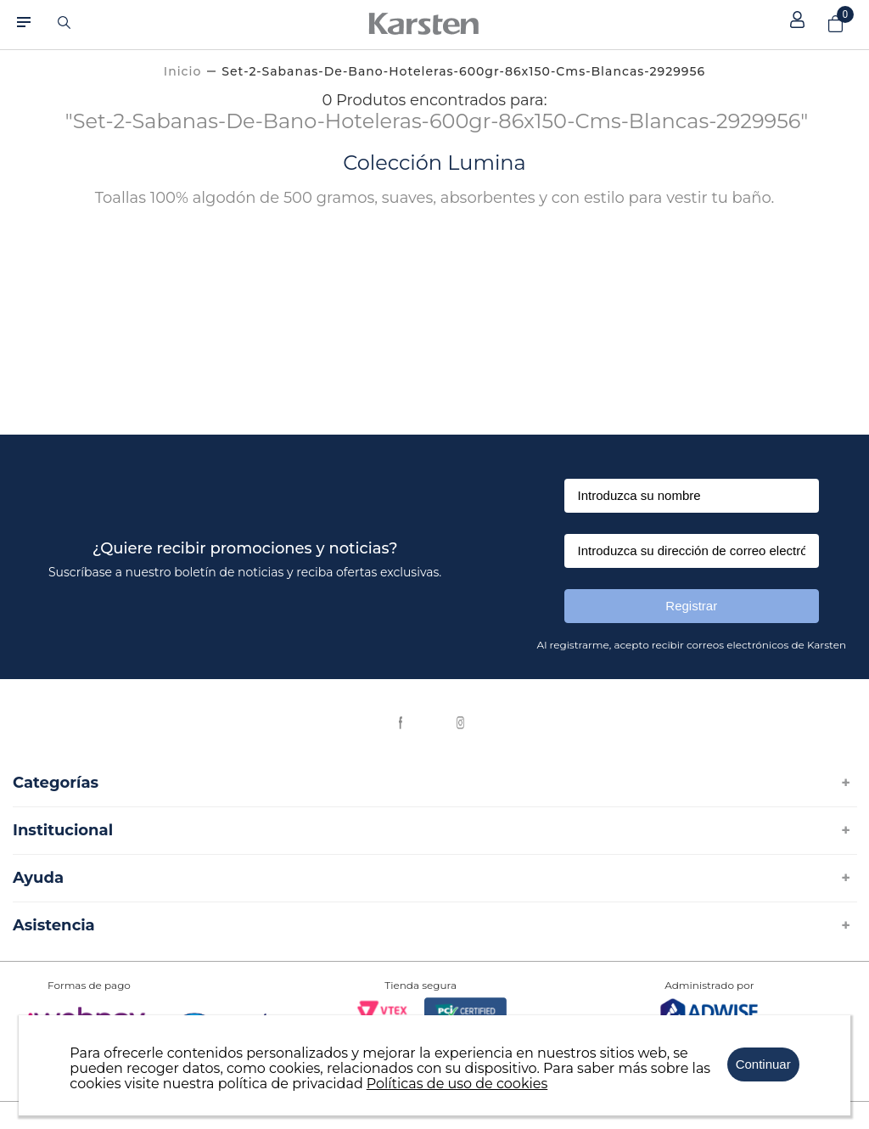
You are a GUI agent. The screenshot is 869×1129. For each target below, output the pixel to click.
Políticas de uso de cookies (457, 1084)
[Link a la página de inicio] (182, 71)
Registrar (691, 605)
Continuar (763, 1064)
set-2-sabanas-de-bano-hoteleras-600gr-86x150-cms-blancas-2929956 (463, 71)
